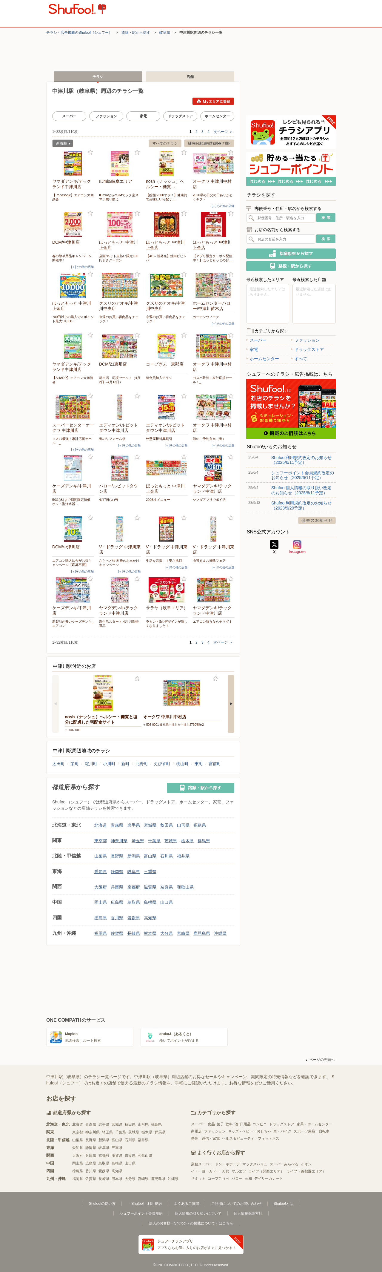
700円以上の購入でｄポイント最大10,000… (73, 319)
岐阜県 (164, 32)
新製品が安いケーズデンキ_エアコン (72, 623)
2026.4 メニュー (158, 499)
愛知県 (100, 871)
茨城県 (170, 840)
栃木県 (187, 840)
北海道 (100, 825)
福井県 (183, 856)
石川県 (166, 856)
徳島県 (100, 917)
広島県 (117, 902)
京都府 (133, 887)
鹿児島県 (201, 933)
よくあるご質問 (186, 1204)
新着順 (61, 144)
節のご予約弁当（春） (209, 439)
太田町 (58, 763)
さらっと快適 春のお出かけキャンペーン (119, 563)
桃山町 (182, 763)
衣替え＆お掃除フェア (209, 560)
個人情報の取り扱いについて (198, 1213)
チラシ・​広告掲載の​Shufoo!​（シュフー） (79, 32)
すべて (299, 358)
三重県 (150, 871)
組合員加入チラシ (159, 378)
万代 (225, 1171)
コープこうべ (218, 1178)
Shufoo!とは (283, 1204)
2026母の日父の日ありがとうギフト (213, 197)
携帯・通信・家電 (205, 1138)
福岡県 (100, 933)
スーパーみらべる (284, 1164)
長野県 (117, 856)
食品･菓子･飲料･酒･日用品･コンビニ (237, 1124)
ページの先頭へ (320, 1060)
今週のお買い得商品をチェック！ (118, 319)
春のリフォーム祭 (112, 439)
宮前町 (215, 763)
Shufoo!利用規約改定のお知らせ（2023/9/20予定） (301, 505)
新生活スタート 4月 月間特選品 (119, 623)
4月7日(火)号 (108, 499)
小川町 (109, 763)
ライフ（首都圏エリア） (306, 1171)
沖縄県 (220, 933)
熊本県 (150, 933)
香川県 (117, 917)
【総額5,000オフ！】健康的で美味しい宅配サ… (166, 197)
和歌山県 (185, 887)
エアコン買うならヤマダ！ (212, 621)
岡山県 (100, 902)
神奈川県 (119, 840)
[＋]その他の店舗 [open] (223, 206)
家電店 (196, 1131)
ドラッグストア (180, 116)
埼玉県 (138, 840)
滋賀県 (150, 887)
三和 (248, 1178)
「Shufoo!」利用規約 (144, 1204)
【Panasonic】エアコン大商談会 (73, 197)
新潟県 (133, 856)
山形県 (183, 825)
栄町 (74, 763)
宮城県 (150, 825)
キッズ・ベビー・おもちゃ (249, 1131)
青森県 (117, 825)
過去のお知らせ (317, 520)
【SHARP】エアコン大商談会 (72, 380)
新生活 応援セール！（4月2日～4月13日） (119, 380)
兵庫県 (117, 887)
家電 (143, 116)
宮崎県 (183, 933)
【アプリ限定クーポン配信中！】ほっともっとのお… (212, 258)
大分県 (166, 933)
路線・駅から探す (135, 32)
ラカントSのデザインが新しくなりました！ (166, 623)
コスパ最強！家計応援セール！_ (212, 380)
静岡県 (117, 871)
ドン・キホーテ (227, 1164)
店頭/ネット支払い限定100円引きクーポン (118, 258)
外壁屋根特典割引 (159, 439)
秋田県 (166, 825)
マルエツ (239, 1171)
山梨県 (100, 856)
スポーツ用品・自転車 (311, 1131)
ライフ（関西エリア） (266, 1171)
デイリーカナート (268, 1178)
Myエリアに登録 (213, 101)
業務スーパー (201, 1164)
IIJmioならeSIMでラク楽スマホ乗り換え (118, 197)
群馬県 (204, 840)
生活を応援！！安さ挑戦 (164, 560)
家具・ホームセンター (314, 1124)
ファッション (106, 116)
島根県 (150, 902)
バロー (237, 1178)
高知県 (150, 917)
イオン (306, 1164)
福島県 (199, 825)
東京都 (100, 840)
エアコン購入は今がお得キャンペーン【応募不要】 (72, 563)
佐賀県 (117, 933)
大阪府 (100, 887)
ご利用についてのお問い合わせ (236, 1204)
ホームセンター (217, 116)
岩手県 (133, 825)
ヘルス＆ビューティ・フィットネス (250, 1138)
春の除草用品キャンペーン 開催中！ (73, 258)
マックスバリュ (254, 1164)
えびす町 (162, 763)
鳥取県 (133, 902)
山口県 (166, 902)
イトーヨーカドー (205, 1171)
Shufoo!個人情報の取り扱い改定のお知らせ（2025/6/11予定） (301, 490)
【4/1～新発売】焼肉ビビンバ (166, 258)
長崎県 (133, 933)
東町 (199, 763)
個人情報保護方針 (248, 1213)
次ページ (223, 132)
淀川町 (91, 763)
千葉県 (154, 840)
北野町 (141, 763)
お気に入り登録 (90, 152)
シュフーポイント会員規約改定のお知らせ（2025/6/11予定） (302, 475)
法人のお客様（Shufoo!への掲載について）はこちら (191, 1223)
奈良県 (166, 887)
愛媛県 (133, 917)
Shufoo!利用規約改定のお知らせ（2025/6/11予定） (301, 460)
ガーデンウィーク (206, 317)
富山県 (150, 856)
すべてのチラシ (165, 143)
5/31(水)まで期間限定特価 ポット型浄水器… (73, 502)
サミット (198, 1178)
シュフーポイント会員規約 (141, 1213)
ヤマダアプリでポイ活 (209, 499)
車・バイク (282, 1131)
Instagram (297, 547)
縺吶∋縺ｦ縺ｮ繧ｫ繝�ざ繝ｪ (209, 143)
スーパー (69, 116)
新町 (125, 763)
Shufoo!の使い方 (102, 1204)
